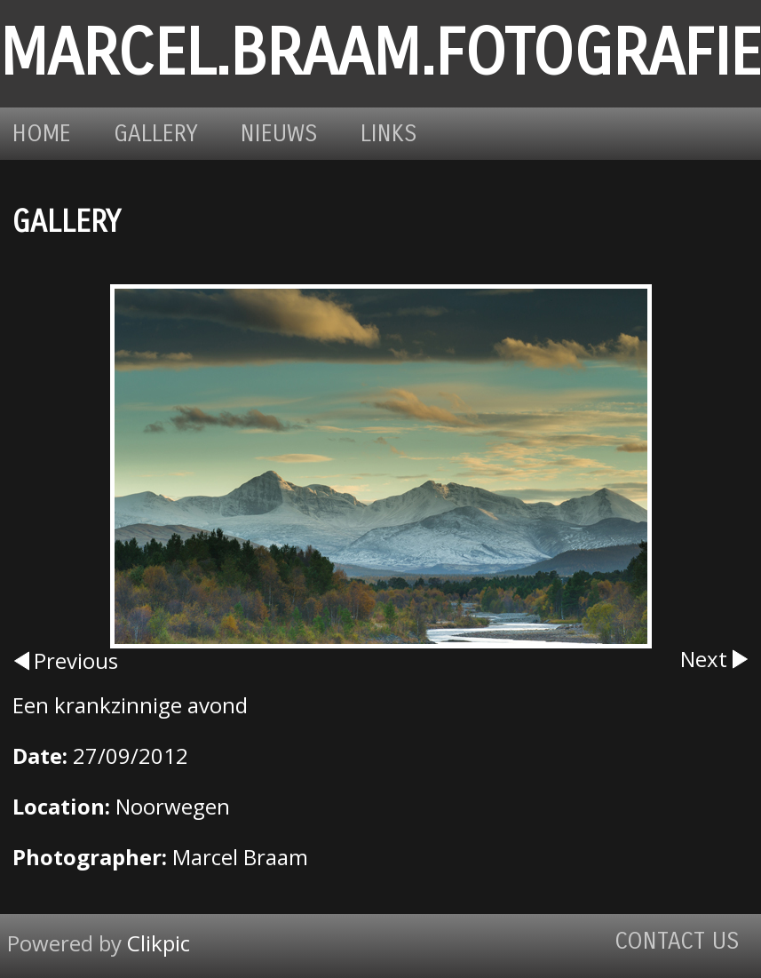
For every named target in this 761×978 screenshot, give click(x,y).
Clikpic (158, 943)
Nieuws (279, 133)
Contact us (677, 941)
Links (389, 133)
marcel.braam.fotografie (380, 53)
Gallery (156, 133)
